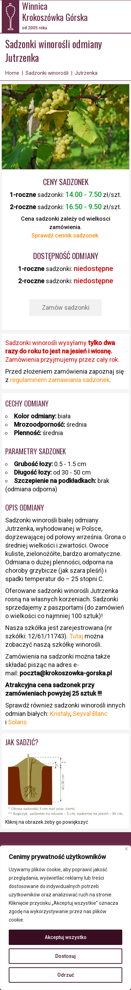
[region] (65, 917)
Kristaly (60, 713)
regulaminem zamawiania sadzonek (60, 379)
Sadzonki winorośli (47, 73)
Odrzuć (65, 975)
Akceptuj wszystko (66, 937)
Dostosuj (65, 956)
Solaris (17, 722)
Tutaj (77, 636)
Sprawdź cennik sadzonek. (65, 235)
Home (12, 73)
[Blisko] (126, 848)
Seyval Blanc (90, 713)
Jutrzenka (86, 73)
